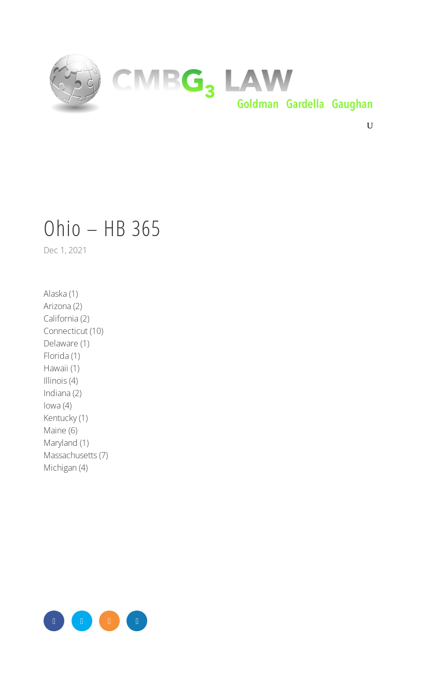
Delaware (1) (66, 343)
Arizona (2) (63, 306)
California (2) (66, 318)
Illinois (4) (61, 380)
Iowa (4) (58, 405)
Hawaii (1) (61, 368)
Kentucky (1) (66, 418)
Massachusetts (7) (76, 455)
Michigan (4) (66, 467)
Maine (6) (60, 430)
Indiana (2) (62, 393)
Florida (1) (62, 355)
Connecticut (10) (73, 331)
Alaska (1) (61, 293)
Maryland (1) (66, 442)
